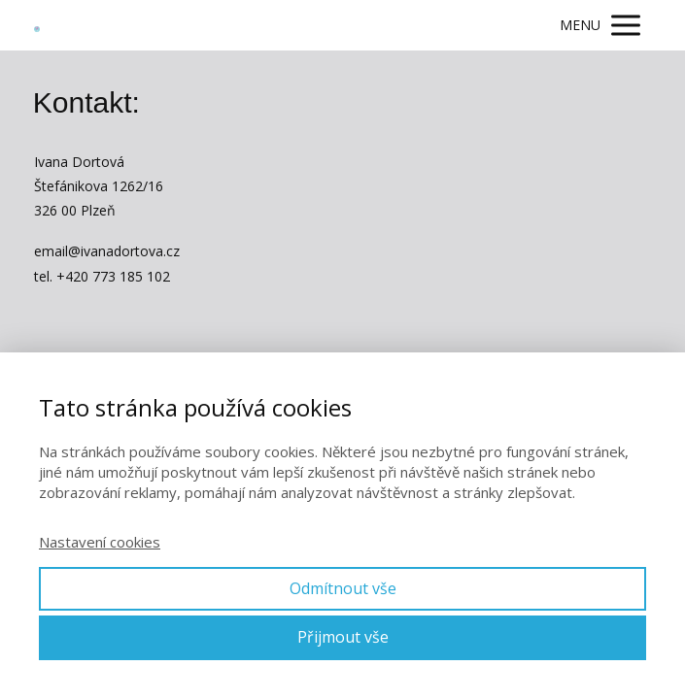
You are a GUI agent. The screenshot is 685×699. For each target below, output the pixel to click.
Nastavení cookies (99, 541)
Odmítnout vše (343, 588)
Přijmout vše (343, 637)
